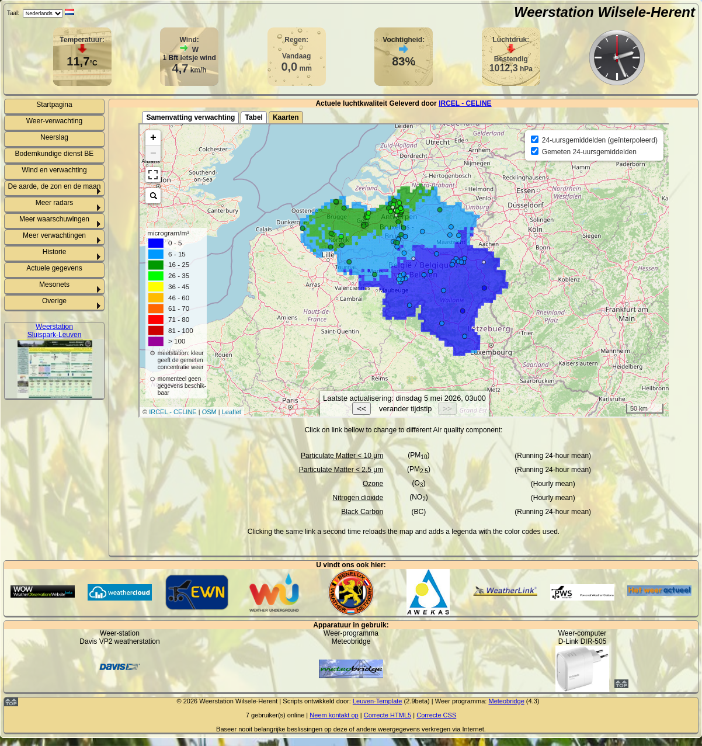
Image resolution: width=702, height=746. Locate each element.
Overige (54, 301)
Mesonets (54, 284)
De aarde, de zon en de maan (54, 186)
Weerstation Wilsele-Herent (604, 12)
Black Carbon (362, 512)
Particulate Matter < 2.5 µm (341, 470)
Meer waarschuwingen (54, 219)
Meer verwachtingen (54, 235)
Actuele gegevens (54, 268)
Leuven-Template (377, 701)
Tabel (253, 117)
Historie (55, 252)
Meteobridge (506, 701)
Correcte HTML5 (388, 715)
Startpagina (54, 104)
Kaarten (286, 117)
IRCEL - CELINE (465, 103)
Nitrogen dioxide (358, 498)
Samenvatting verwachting (190, 117)
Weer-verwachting (54, 121)
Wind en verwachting (54, 170)
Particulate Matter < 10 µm (342, 456)
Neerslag (54, 137)
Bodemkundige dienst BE (54, 154)
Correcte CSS (436, 715)
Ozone (373, 484)
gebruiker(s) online (277, 715)
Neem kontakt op (334, 715)
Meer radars (55, 203)
